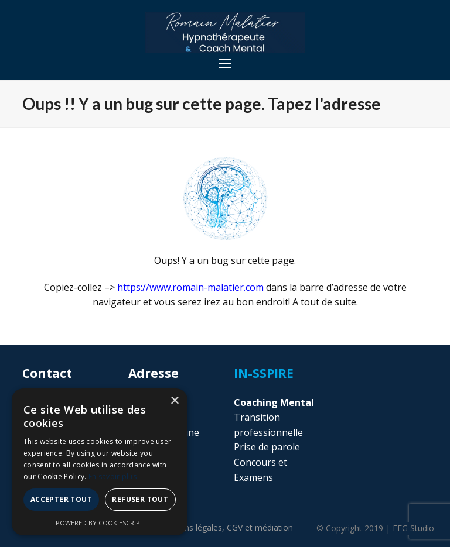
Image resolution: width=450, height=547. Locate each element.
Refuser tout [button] (140, 499)
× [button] (174, 401)
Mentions (190, 527)
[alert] (100, 461)
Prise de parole (267, 447)
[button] (225, 63)
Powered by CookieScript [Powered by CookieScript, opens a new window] (100, 522)
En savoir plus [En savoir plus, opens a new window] (112, 476)
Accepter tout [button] (61, 499)
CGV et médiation (260, 527)
